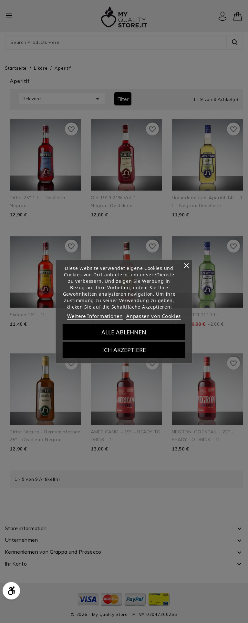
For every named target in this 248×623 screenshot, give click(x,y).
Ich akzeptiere (124, 350)
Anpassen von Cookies (153, 316)
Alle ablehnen (123, 332)
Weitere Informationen (95, 316)
